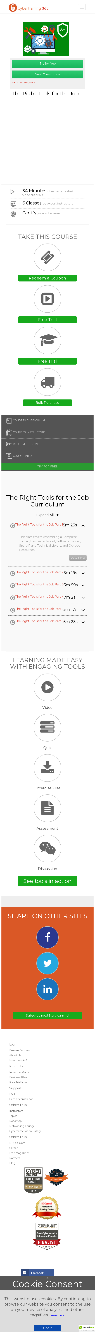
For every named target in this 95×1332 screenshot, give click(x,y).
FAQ (12, 1094)
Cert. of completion (21, 1099)
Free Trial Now (18, 1082)
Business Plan (18, 1077)
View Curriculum (47, 74)
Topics (13, 1116)
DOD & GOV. (17, 1143)
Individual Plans (19, 1072)
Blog (12, 1163)
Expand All (47, 515)
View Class (78, 558)
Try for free (47, 63)
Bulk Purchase (47, 403)
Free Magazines (19, 1153)
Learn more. (57, 1315)
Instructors (16, 1111)
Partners (14, 1158)
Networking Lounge (22, 1126)
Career (13, 1148)
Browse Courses (19, 1050)
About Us (15, 1055)
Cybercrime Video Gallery (25, 1131)
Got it (47, 1328)
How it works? (18, 1060)
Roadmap (15, 1121)
